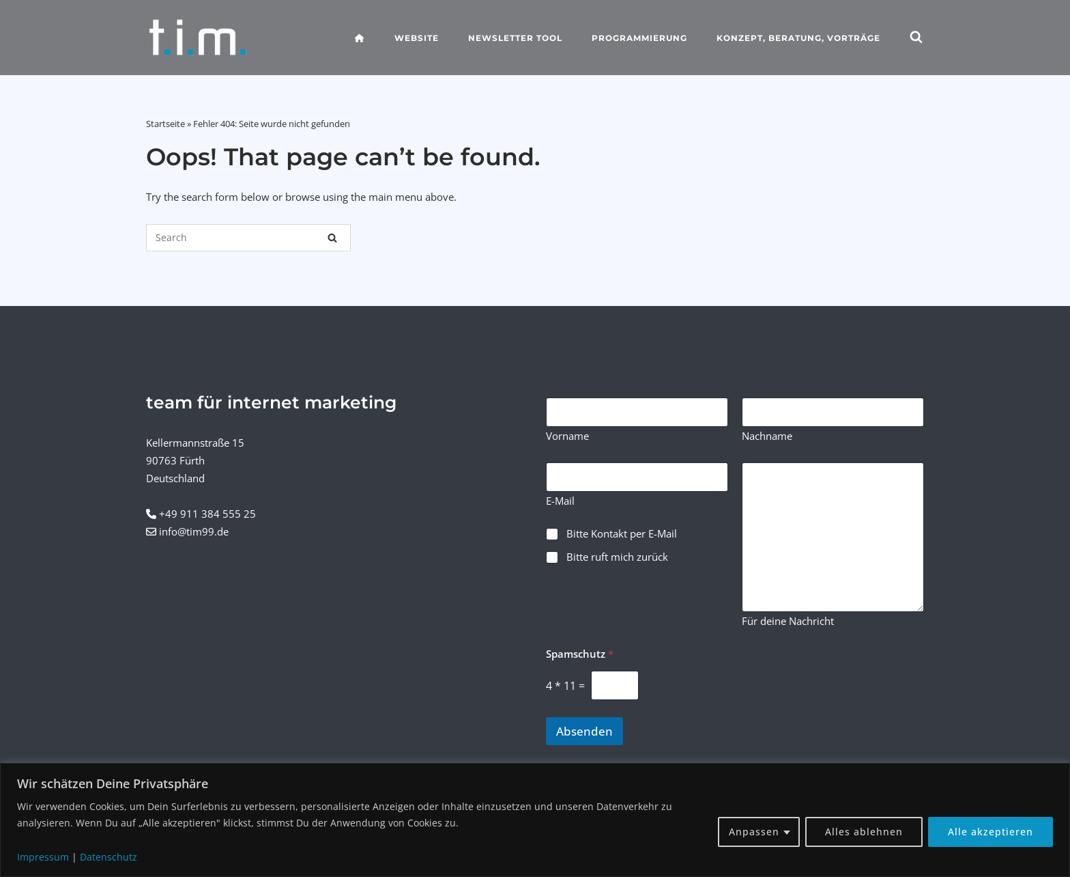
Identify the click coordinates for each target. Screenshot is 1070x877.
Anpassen (754, 831)
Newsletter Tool (515, 38)
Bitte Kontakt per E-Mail (621, 533)
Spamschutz (579, 654)
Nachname (767, 436)
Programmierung (639, 38)
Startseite (165, 123)
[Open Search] (916, 38)
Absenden (584, 731)
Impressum (43, 856)
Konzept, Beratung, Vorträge (798, 38)
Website (416, 38)
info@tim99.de (194, 531)
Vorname (567, 436)
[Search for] (248, 237)
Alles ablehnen (864, 831)
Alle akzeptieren (990, 831)
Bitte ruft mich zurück (617, 557)
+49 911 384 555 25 (207, 513)
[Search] (332, 237)
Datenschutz (108, 856)
